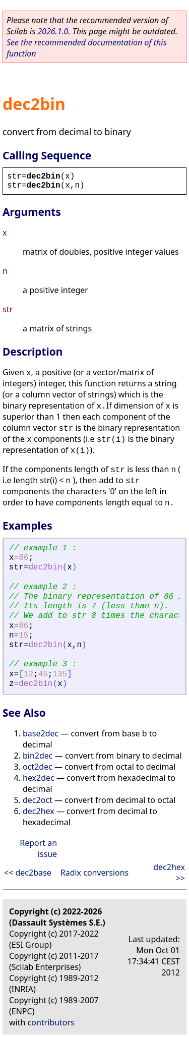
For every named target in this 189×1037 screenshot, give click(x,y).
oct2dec (37, 766)
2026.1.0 (52, 31)
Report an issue (38, 848)
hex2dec (38, 777)
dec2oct (37, 799)
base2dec (40, 733)
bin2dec (38, 755)
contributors (51, 1022)
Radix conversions (94, 872)
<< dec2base (27, 872)
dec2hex (38, 811)
